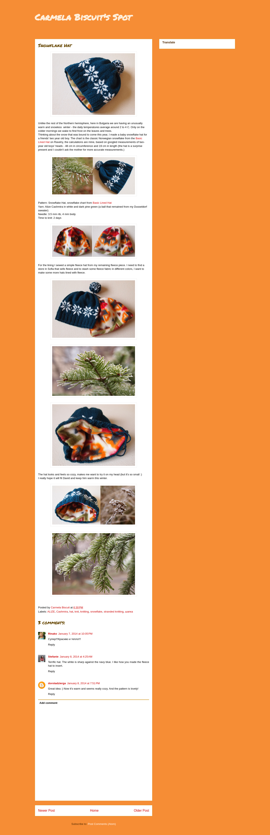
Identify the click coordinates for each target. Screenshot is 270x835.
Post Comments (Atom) (102, 823)
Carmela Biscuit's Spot (83, 17)
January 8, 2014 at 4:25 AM (76, 656)
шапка (129, 611)
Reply (51, 644)
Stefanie (53, 656)
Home (94, 810)
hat (71, 611)
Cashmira (62, 611)
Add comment (49, 702)
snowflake (96, 611)
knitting (84, 611)
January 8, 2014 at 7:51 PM (83, 683)
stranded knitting (113, 611)
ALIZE (51, 611)
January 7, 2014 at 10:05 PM (75, 633)
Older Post (141, 810)
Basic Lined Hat (102, 202)
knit (77, 611)
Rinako (52, 633)
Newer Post (46, 810)
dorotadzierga (57, 683)
